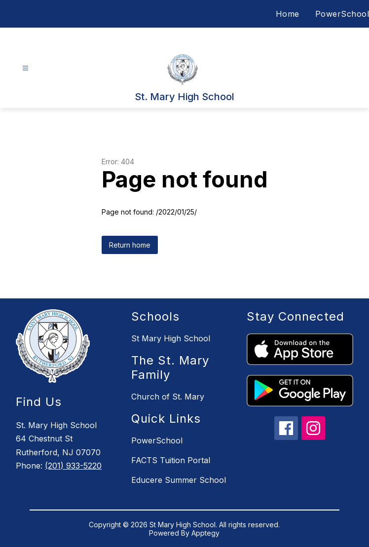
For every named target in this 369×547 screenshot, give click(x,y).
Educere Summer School (178, 480)
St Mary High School (170, 338)
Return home (129, 245)
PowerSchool (342, 14)
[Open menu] (25, 68)
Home (287, 14)
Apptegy (205, 533)
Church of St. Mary (167, 396)
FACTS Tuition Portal (170, 460)
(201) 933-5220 (73, 466)
